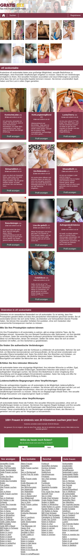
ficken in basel (6, 537)
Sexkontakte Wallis (70, 474)
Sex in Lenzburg (28, 517)
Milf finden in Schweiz (9, 528)
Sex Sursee (67, 485)
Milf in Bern (4, 530)
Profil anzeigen (13, 136)
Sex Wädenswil (27, 498)
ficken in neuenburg (50, 526)
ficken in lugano (27, 541)
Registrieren (75, 15)
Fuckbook (46, 483)
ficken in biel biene (28, 543)
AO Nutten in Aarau (50, 511)
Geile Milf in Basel (7, 526)
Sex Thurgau (5, 466)
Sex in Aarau (5, 511)
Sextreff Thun (47, 494)
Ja (23, 447)
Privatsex (45, 477)
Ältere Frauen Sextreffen (26, 465)
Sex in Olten (26, 520)
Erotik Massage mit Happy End (29, 484)
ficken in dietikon (69, 545)
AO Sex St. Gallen (70, 496)
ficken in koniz (27, 547)
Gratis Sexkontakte (8, 470)
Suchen (12, 15)
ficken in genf (5, 535)
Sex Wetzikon (68, 502)
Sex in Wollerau (69, 492)
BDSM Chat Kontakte (51, 515)
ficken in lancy (47, 532)
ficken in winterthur (8, 543)
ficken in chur (47, 524)
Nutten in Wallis (48, 502)
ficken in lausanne (7, 539)
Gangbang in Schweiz (51, 517)
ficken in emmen (48, 535)
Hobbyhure (46, 472)
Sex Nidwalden (27, 492)
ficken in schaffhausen (30, 554)
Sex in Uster (47, 496)
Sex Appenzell (27, 489)
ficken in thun (26, 545)
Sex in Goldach (68, 515)
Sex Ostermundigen (8, 509)
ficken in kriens (68, 528)
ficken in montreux (70, 539)
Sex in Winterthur (7, 515)
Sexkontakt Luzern (70, 472)
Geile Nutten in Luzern (51, 507)
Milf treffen (25, 511)
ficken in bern (5, 541)
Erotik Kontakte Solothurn (68, 510)
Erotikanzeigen (68, 517)
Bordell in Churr (68, 498)
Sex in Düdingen (7, 498)
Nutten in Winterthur (50, 504)
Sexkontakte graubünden (67, 465)
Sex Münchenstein (28, 487)
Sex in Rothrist (6, 517)
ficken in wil (67, 541)
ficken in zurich (6, 532)
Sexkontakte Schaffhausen (68, 469)
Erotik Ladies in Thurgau (27, 536)
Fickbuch (45, 464)
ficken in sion (47, 530)
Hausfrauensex (48, 474)
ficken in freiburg (48, 522)
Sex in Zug (46, 485)
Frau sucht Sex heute (51, 492)
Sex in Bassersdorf (29, 496)
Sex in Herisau (68, 481)
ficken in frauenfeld (70, 543)
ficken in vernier (48, 528)
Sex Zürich (46, 470)
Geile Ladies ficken (8, 522)
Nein (49, 447)
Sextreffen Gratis (7, 464)
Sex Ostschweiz (69, 483)
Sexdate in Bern (27, 532)
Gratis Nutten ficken (50, 500)
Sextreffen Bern (68, 500)
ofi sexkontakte (68, 494)
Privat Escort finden (70, 507)
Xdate (44, 481)
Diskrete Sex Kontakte (30, 500)
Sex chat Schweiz (49, 479)
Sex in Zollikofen (7, 520)
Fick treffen (4, 485)
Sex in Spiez (26, 494)
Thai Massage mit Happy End (28, 527)
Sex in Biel (66, 487)
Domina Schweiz (49, 468)
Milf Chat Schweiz (49, 513)
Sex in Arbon (5, 492)
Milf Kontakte (5, 524)
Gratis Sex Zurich (49, 520)
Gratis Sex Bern (6, 477)
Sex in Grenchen (7, 513)
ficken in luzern (6, 545)
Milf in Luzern (26, 509)
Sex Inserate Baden (70, 524)
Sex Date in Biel (27, 530)
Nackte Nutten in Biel (50, 509)
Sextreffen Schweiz (50, 466)
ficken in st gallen (28, 539)
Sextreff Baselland (70, 489)
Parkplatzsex (5, 479)
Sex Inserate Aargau (70, 504)
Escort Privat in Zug (70, 513)
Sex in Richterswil (28, 472)
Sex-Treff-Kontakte (8, 468)
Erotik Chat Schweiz (50, 498)
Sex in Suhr (26, 502)
